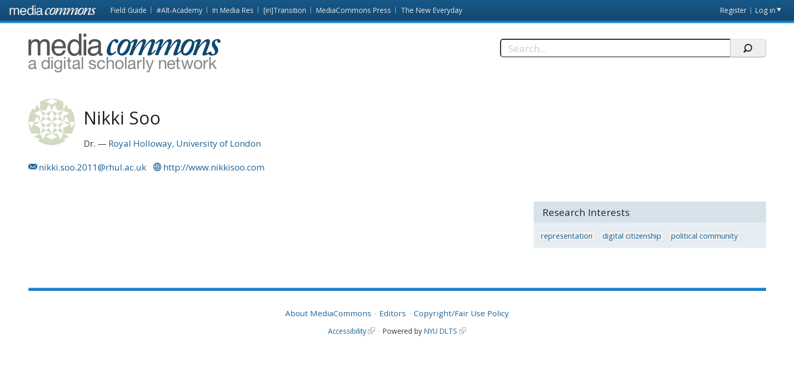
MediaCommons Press (353, 10)
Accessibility (347, 331)
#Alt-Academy (180, 10)
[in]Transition (284, 10)
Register (733, 10)
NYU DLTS (440, 331)
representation (567, 236)
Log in (765, 10)
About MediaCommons (328, 313)
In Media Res (233, 10)
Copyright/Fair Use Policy (461, 313)
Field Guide (129, 10)
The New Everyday (431, 10)
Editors (392, 313)
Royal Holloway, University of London (184, 143)
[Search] (615, 48)
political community (704, 236)
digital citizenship (631, 236)
